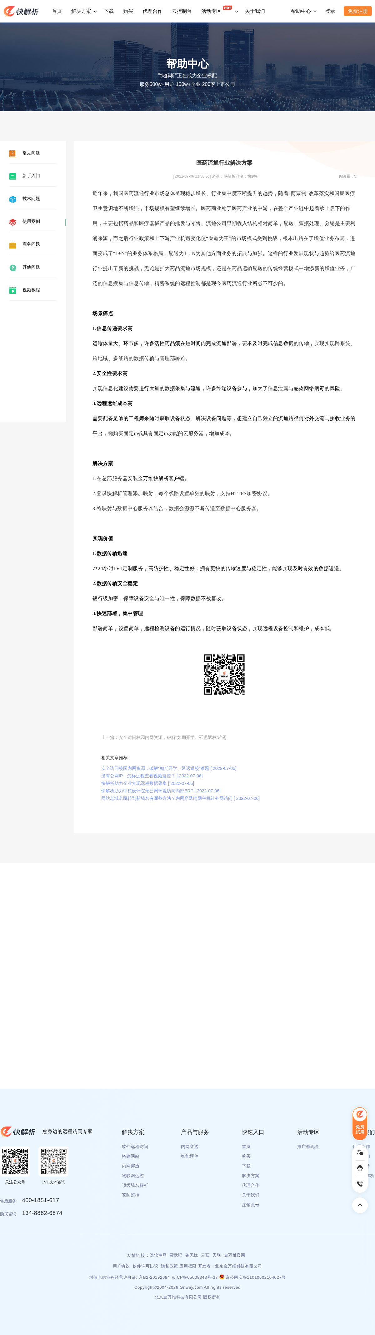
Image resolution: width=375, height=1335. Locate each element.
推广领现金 (308, 1146)
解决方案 (81, 11)
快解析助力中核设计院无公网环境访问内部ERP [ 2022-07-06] (161, 790)
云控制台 (182, 11)
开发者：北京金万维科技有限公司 (230, 1266)
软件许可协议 (146, 1266)
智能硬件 (189, 1156)
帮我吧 (176, 1255)
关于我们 (255, 11)
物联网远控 (133, 1175)
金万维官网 (234, 1255)
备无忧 (191, 1255)
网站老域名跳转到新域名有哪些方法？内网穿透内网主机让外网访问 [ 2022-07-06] (180, 798)
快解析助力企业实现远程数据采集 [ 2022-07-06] (147, 783)
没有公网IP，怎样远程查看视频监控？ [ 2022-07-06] (151, 775)
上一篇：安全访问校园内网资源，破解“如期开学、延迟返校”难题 (164, 737)
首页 (57, 11)
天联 (216, 1255)
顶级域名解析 (135, 1185)
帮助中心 (301, 11)
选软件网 (158, 1255)
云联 (205, 1255)
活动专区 (216, 8)
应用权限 (188, 1266)
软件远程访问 (135, 1146)
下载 (109, 11)
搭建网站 (130, 1156)
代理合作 (152, 11)
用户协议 (122, 1266)
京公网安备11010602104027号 (252, 1277)
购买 (128, 11)
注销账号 (250, 1204)
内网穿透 (130, 1165)
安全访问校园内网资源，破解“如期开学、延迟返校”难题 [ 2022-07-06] (169, 768)
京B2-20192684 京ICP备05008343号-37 (179, 1277)
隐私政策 (169, 1266)
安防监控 (130, 1194)
